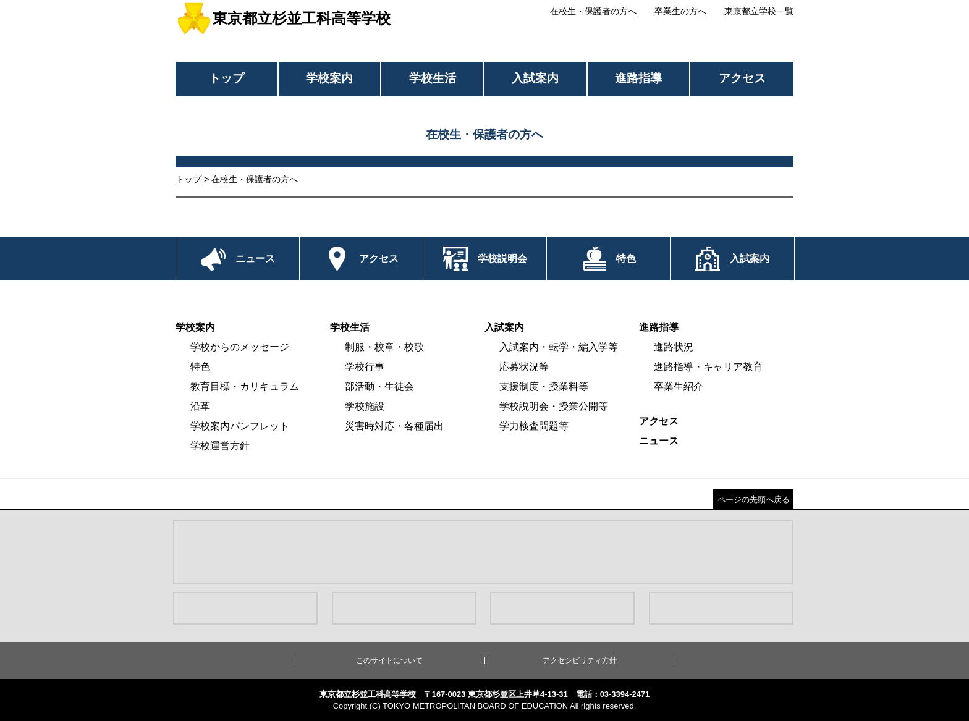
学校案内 (329, 78)
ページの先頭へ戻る (753, 499)
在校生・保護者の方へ (593, 11)
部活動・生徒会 (379, 386)
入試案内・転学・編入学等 (558, 347)
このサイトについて (389, 660)
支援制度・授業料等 (543, 386)
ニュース (659, 441)
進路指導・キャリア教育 (708, 366)
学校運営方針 (220, 446)
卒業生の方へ (680, 11)
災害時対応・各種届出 (394, 426)
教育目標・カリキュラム (244, 386)
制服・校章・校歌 (384, 347)
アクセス (742, 78)
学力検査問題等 (534, 426)
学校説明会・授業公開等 (553, 406)
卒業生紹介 (678, 386)
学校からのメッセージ (239, 347)
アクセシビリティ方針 (580, 660)
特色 (200, 366)
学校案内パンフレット (239, 426)
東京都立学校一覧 (758, 11)
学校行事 (364, 366)
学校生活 (432, 78)
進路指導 (638, 78)
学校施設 (364, 406)
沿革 (200, 406)
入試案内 (535, 78)
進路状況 (673, 347)
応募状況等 (524, 366)
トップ (226, 78)
